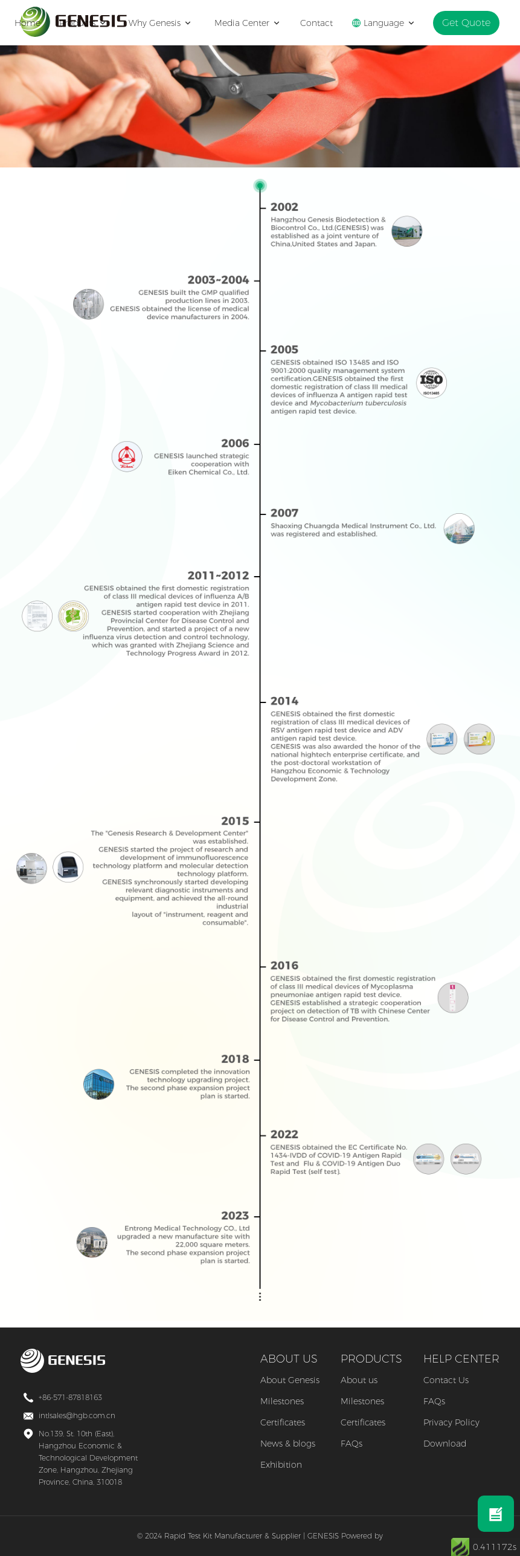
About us (359, 1380)
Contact (323, 23)
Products (88, 23)
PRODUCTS (371, 1359)
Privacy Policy (451, 1422)
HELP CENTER (461, 1359)
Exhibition (281, 1464)
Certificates (282, 1422)
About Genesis (289, 1380)
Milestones (282, 1401)
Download (444, 1443)
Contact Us (446, 1380)
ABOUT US (289, 1359)
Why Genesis (164, 23)
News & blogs (287, 1443)
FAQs (351, 1443)
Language (390, 23)
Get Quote (469, 23)
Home (34, 23)
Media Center (252, 23)
